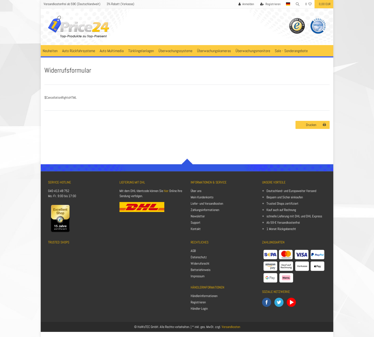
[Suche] (298, 4)
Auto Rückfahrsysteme (78, 50)
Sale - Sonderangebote (291, 50)
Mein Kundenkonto (202, 197)
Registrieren (198, 302)
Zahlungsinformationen (205, 210)
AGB (193, 251)
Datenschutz (199, 257)
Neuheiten (50, 50)
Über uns (196, 191)
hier (166, 191)
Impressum (198, 276)
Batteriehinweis (200, 270)
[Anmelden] (246, 4)
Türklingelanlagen (141, 50)
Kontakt (196, 229)
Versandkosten (231, 327)
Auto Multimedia (112, 50)
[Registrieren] (270, 4)
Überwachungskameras (214, 50)
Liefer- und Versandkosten (207, 203)
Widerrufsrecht (200, 263)
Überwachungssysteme (175, 50)
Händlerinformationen (204, 296)
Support (195, 222)
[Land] (288, 4)
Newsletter (198, 216)
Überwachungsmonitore (253, 50)
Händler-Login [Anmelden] (199, 308)
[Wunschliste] (309, 4)
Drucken (316, 125)
